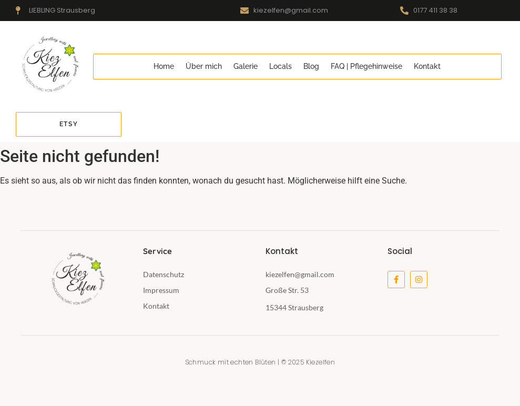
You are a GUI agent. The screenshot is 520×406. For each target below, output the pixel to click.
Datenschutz (163, 274)
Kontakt (427, 66)
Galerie (245, 66)
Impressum (161, 290)
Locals (280, 66)
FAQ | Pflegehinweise (366, 66)
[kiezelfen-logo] (49, 65)
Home (164, 66)
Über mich (204, 66)
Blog (311, 66)
